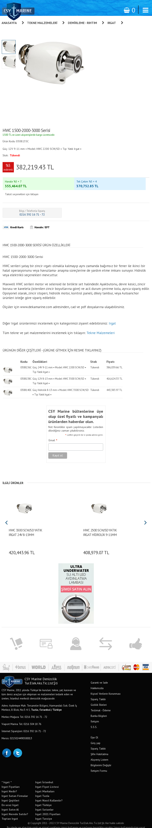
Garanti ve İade (99, 675)
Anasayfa (9, 23)
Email (53, 433)
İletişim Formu (99, 763)
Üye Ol (94, 730)
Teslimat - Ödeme (101, 703)
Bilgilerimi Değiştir (101, 757)
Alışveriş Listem (99, 752)
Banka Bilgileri (99, 708)
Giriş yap (95, 735)
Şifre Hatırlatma (99, 746)
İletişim (95, 714)
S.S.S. (94, 719)
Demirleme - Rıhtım (82, 23)
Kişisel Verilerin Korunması (106, 686)
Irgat (111, 23)
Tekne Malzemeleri (42, 23)
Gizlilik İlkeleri (99, 697)
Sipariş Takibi (98, 691)
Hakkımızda (97, 680)
